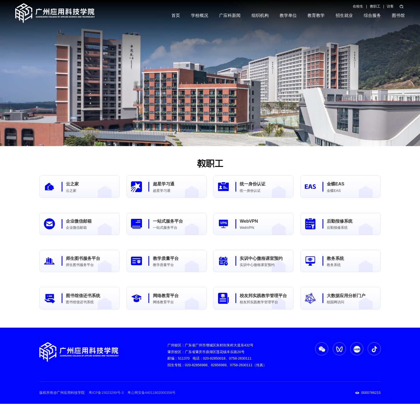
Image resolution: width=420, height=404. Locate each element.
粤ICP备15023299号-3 (106, 393)
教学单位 (288, 15)
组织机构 (260, 15)
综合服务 (372, 15)
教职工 (375, 6)
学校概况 (199, 15)
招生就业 (344, 15)
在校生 (358, 6)
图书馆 (398, 15)
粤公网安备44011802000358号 (150, 393)
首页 (175, 15)
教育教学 (316, 15)
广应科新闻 (230, 15)
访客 (390, 6)
